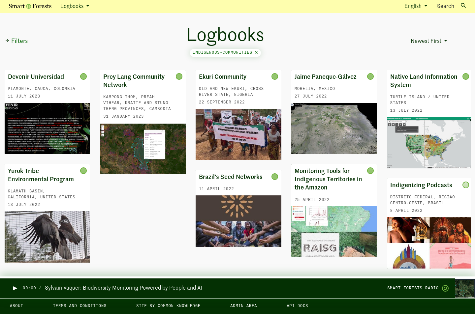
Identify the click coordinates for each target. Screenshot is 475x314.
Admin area (243, 306)
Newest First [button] (427, 41)
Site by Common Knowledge (168, 306)
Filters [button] (16, 41)
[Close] (256, 53)
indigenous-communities (225, 53)
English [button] (413, 6)
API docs (297, 306)
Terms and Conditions (80, 306)
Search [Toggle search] (451, 6)
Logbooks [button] (72, 6)
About (16, 306)
